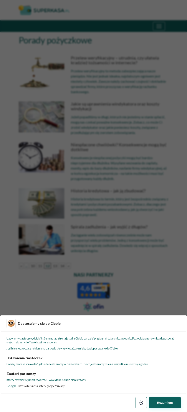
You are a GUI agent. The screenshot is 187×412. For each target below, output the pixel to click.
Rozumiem (165, 402)
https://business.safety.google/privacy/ (42, 386)
